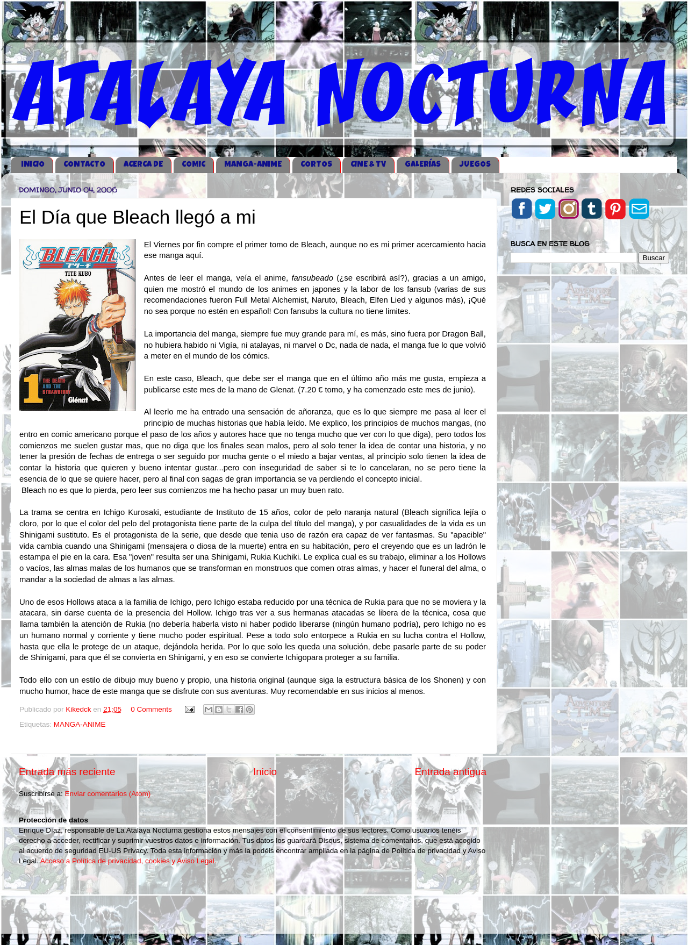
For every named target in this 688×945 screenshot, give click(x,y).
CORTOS (316, 165)
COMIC (193, 165)
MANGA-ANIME (253, 165)
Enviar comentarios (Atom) (108, 794)
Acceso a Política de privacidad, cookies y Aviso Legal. (128, 861)
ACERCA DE (143, 165)
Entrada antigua (450, 771)
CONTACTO (84, 165)
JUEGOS (475, 165)
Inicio (265, 771)
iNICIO (33, 165)
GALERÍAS (423, 165)
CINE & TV (368, 165)
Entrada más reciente (67, 771)
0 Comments (151, 709)
